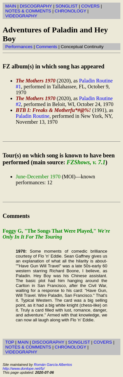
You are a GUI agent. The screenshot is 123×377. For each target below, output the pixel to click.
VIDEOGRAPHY (21, 15)
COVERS (90, 6)
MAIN (10, 6)
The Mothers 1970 (35, 80)
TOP (9, 342)
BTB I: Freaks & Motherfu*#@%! (53, 110)
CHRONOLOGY (70, 11)
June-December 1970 (38, 176)
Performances (18, 46)
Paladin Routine (33, 116)
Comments (46, 46)
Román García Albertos (53, 365)
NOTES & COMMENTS (28, 11)
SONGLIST (66, 6)
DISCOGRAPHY (36, 6)
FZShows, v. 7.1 (86, 162)
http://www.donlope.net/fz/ (24, 368)
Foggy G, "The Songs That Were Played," (56, 234)
